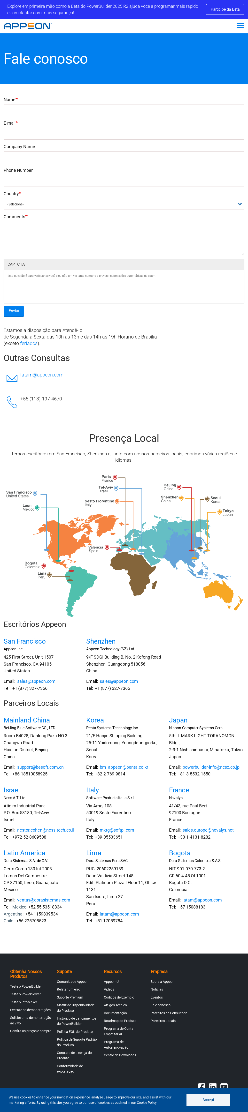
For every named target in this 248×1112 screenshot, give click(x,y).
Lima (93, 853)
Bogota (180, 853)
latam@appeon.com (41, 375)
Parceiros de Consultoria (169, 1013)
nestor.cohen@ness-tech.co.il (45, 830)
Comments (14, 216)
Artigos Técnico (115, 1005)
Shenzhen (101, 641)
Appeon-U (111, 982)
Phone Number (18, 170)
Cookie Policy (146, 1102)
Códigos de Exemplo (119, 997)
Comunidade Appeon (72, 982)
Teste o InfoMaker (23, 1002)
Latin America (24, 853)
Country (11, 193)
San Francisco (25, 641)
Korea (95, 720)
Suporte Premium (70, 997)
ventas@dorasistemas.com (43, 899)
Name (10, 99)
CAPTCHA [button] (16, 264)
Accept (208, 1099)
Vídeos (109, 989)
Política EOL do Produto (75, 1032)
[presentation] (44, 290)
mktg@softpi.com (117, 830)
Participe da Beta (225, 9)
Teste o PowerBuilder (26, 986)
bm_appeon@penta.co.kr (124, 767)
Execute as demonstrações (30, 1010)
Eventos (157, 997)
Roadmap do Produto (120, 1021)
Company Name (19, 146)
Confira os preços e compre (30, 1031)
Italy (92, 790)
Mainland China (27, 720)
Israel (12, 790)
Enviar (14, 310)
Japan (178, 720)
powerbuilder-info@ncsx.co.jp (211, 767)
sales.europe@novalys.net (208, 830)
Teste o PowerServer (25, 994)
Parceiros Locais (163, 1021)
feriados (29, 343)
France (179, 790)
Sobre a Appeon (162, 982)
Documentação (115, 1013)
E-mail (10, 123)
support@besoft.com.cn (40, 767)
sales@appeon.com (36, 681)
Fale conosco (160, 1005)
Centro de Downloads (120, 1055)
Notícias (157, 989)
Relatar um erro (68, 989)
